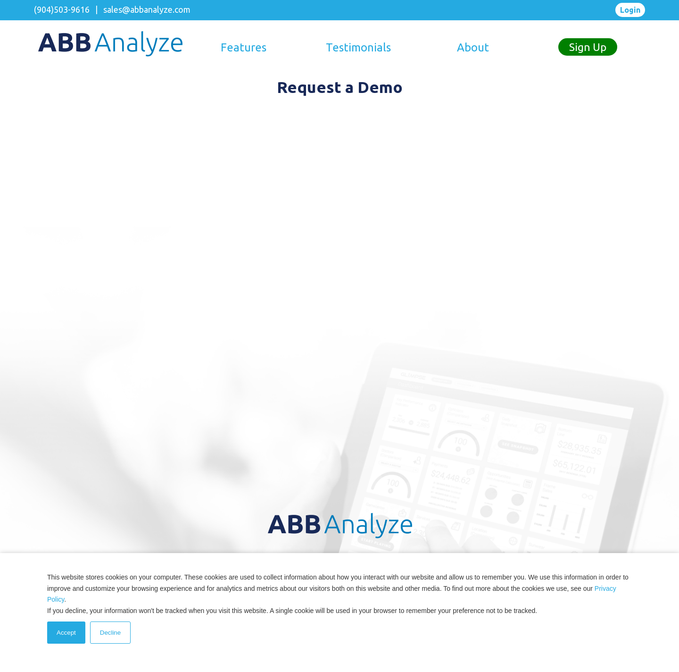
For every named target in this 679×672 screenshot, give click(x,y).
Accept (66, 632)
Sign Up (587, 47)
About (473, 47)
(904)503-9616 (62, 9)
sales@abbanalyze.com (146, 9)
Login (630, 10)
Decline (110, 632)
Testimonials (358, 47)
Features (243, 47)
